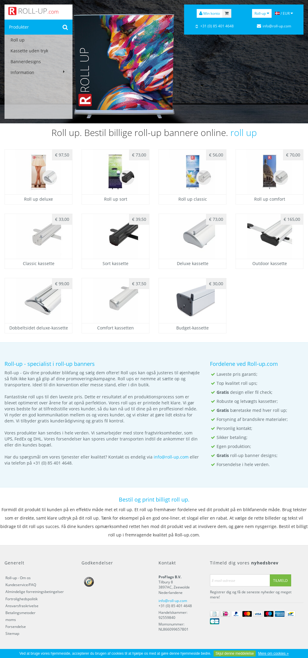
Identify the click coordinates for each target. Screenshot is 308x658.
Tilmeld (280, 580)
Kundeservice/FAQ (20, 584)
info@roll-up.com (171, 457)
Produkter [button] (19, 27)
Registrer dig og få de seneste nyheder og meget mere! (250, 594)
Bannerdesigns (26, 61)
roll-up (64, 363)
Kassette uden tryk (29, 51)
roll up (243, 132)
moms (10, 619)
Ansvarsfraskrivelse (21, 605)
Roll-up (261, 13)
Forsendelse (15, 626)
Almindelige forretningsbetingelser (34, 591)
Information (38, 72)
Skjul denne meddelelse (234, 653)
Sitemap (12, 633)
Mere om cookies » (273, 653)
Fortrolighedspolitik (21, 598)
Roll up (18, 40)
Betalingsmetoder (20, 612)
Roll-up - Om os (18, 577)
